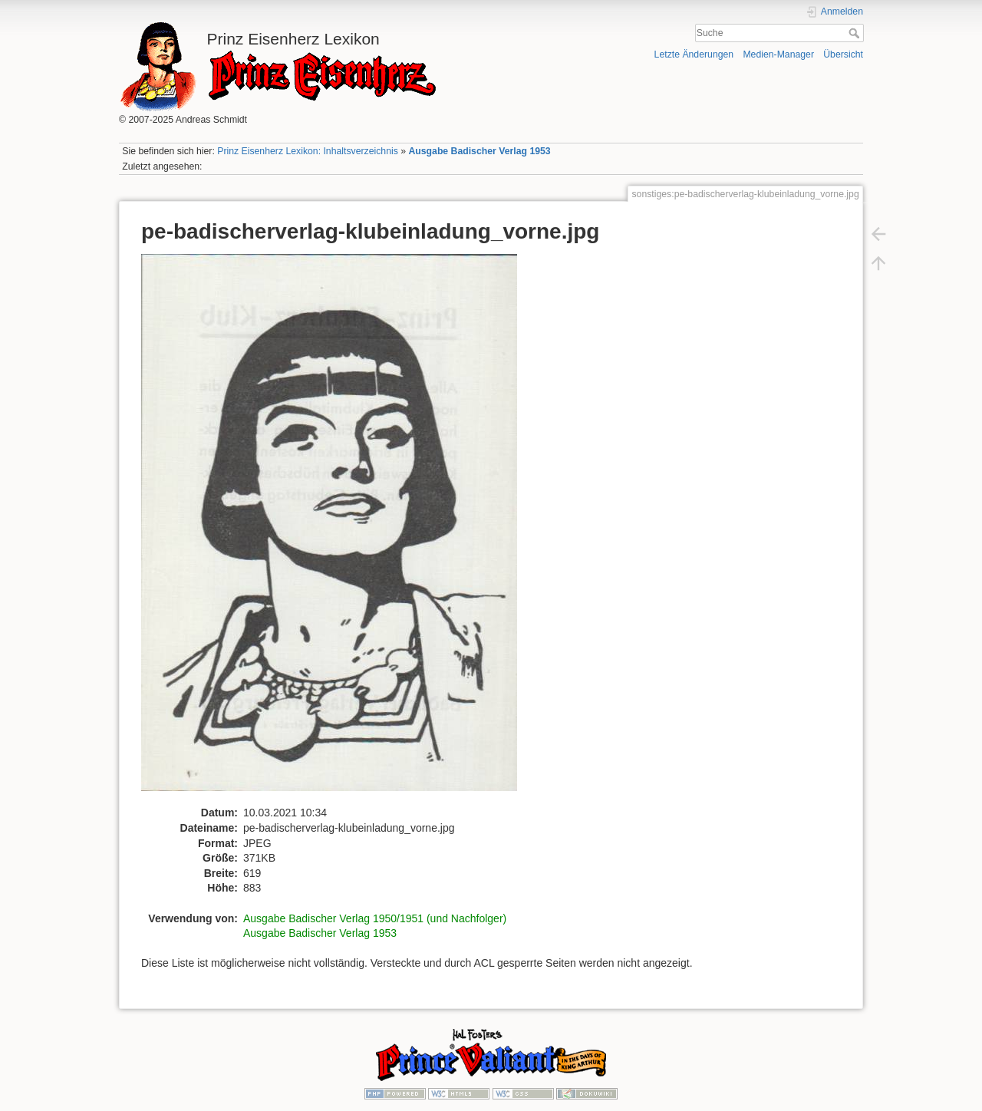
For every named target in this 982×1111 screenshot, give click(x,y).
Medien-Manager (778, 54)
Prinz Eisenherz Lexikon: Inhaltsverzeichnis (307, 151)
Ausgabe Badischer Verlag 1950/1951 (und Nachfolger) (374, 918)
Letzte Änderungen (694, 54)
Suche (856, 33)
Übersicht (843, 54)
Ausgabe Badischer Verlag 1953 (479, 151)
